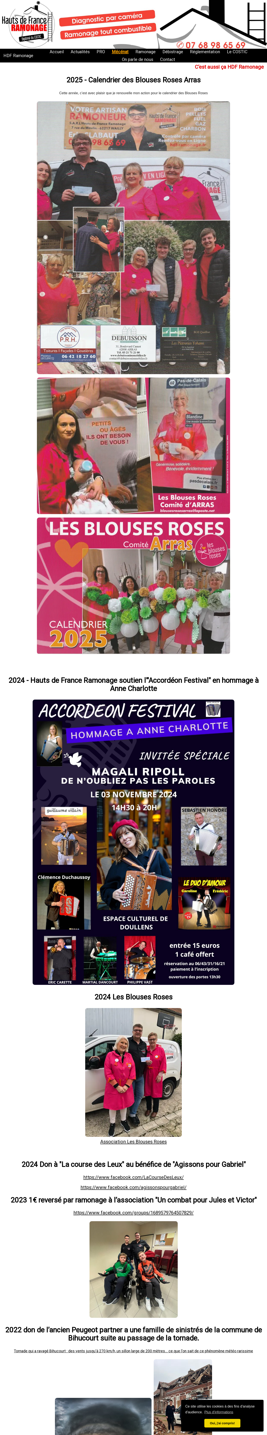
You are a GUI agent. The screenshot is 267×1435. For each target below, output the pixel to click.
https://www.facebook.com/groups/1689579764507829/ (133, 1212)
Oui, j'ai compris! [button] (222, 1423)
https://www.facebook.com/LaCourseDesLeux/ (133, 1177)
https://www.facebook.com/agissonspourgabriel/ (133, 1187)
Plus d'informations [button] (218, 1412)
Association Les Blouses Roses (133, 1141)
